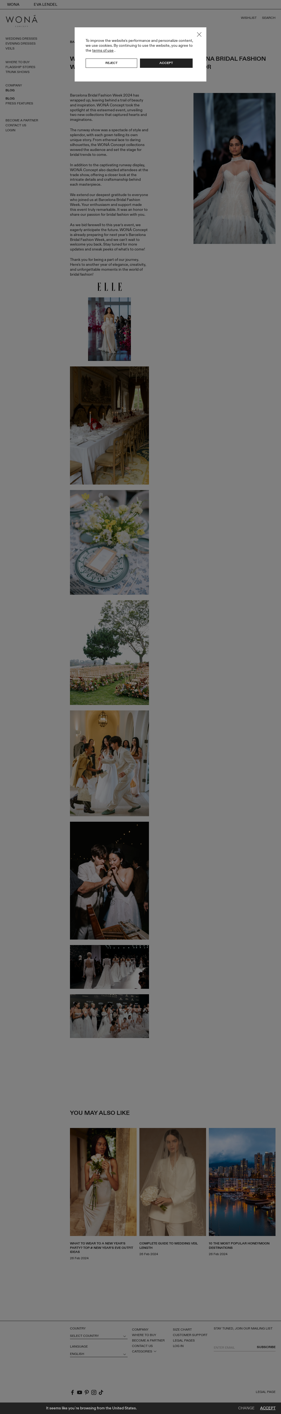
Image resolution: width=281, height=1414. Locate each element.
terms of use (103, 50)
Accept (268, 1408)
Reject (111, 63)
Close (199, 34)
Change (246, 1408)
